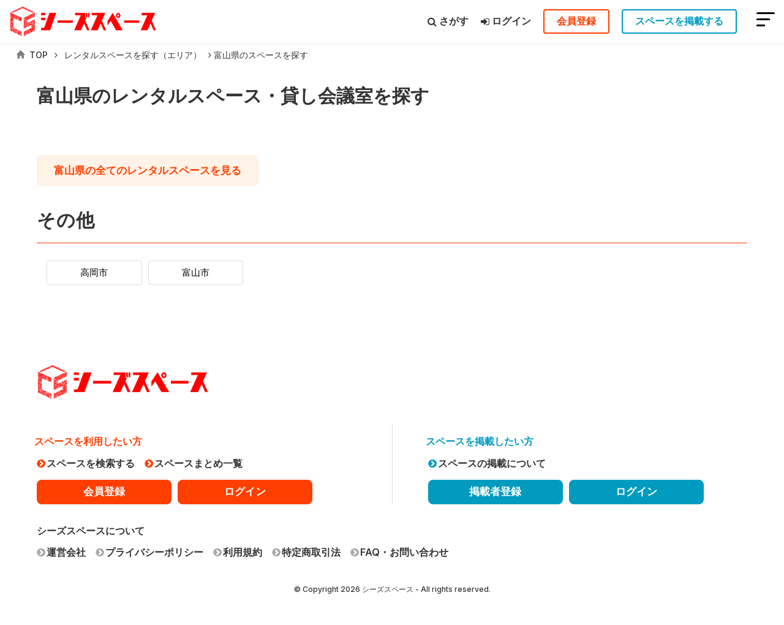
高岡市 (98, 273)
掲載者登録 (495, 491)
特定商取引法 (306, 552)
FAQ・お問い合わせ (399, 552)
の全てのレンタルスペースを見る (158, 170)
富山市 (209, 273)
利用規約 (237, 552)
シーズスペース (387, 589)
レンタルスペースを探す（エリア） (133, 55)
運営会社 (61, 552)
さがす (448, 21)
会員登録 (576, 21)
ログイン (506, 21)
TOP (32, 55)
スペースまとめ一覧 (194, 463)
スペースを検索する (86, 463)
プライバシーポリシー (149, 552)
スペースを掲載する (679, 21)
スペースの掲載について (487, 463)
